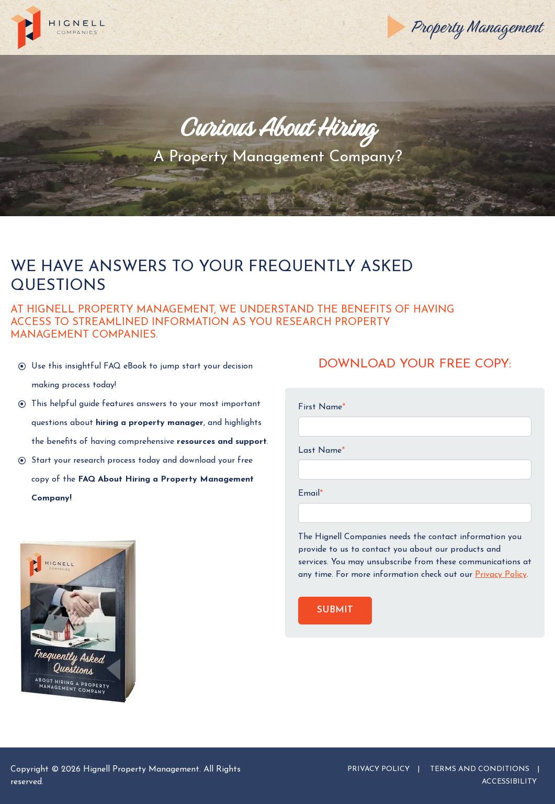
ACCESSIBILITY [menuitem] (509, 782)
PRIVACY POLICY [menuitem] (378, 769)
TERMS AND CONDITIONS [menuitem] (479, 769)
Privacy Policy (501, 575)
